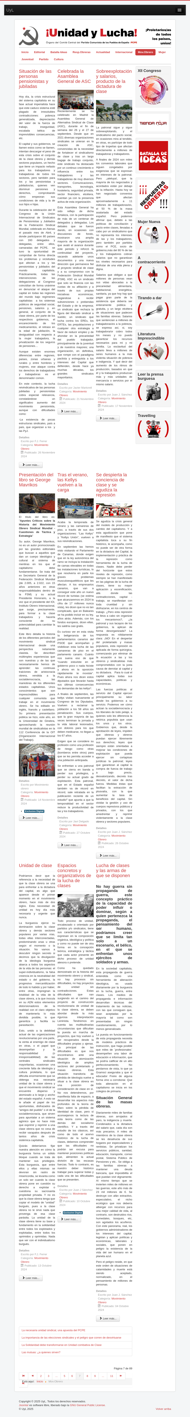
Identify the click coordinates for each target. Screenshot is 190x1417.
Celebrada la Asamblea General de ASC (74, 76)
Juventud (27, 59)
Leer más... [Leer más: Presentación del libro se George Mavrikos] (31, 817)
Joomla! (24, 1405)
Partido (44, 59)
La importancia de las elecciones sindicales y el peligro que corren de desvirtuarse (71, 1337)
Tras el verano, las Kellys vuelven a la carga (73, 482)
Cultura (59, 59)
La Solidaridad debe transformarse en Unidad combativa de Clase (62, 1344)
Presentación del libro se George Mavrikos (36, 479)
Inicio (25, 52)
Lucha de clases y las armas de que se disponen (113, 870)
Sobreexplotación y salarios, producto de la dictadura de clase (114, 81)
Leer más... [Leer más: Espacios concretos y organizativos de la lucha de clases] (69, 1219)
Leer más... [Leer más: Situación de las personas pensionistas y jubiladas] (31, 464)
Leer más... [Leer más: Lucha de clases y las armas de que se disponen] (108, 1318)
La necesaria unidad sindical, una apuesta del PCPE (53, 1330)
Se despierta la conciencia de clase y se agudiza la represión (111, 485)
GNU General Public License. (88, 1405)
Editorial (39, 52)
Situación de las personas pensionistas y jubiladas (35, 79)
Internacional (123, 52)
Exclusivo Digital (34, 811)
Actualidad (103, 52)
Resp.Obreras (81, 52)
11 (111, 1376)
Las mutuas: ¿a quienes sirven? (41, 1352)
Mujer (162, 52)
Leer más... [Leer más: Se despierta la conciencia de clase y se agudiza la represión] (108, 855)
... (56, 1376)
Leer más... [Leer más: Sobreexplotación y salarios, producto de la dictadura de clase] (108, 418)
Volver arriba (163, 1408)
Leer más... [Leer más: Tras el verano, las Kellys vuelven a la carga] (69, 845)
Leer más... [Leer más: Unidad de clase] (31, 1278)
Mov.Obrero (145, 52)
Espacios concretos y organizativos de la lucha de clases (74, 875)
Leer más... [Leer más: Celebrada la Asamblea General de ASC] (69, 411)
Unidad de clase (35, 865)
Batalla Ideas (58, 52)
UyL (10, 10)
